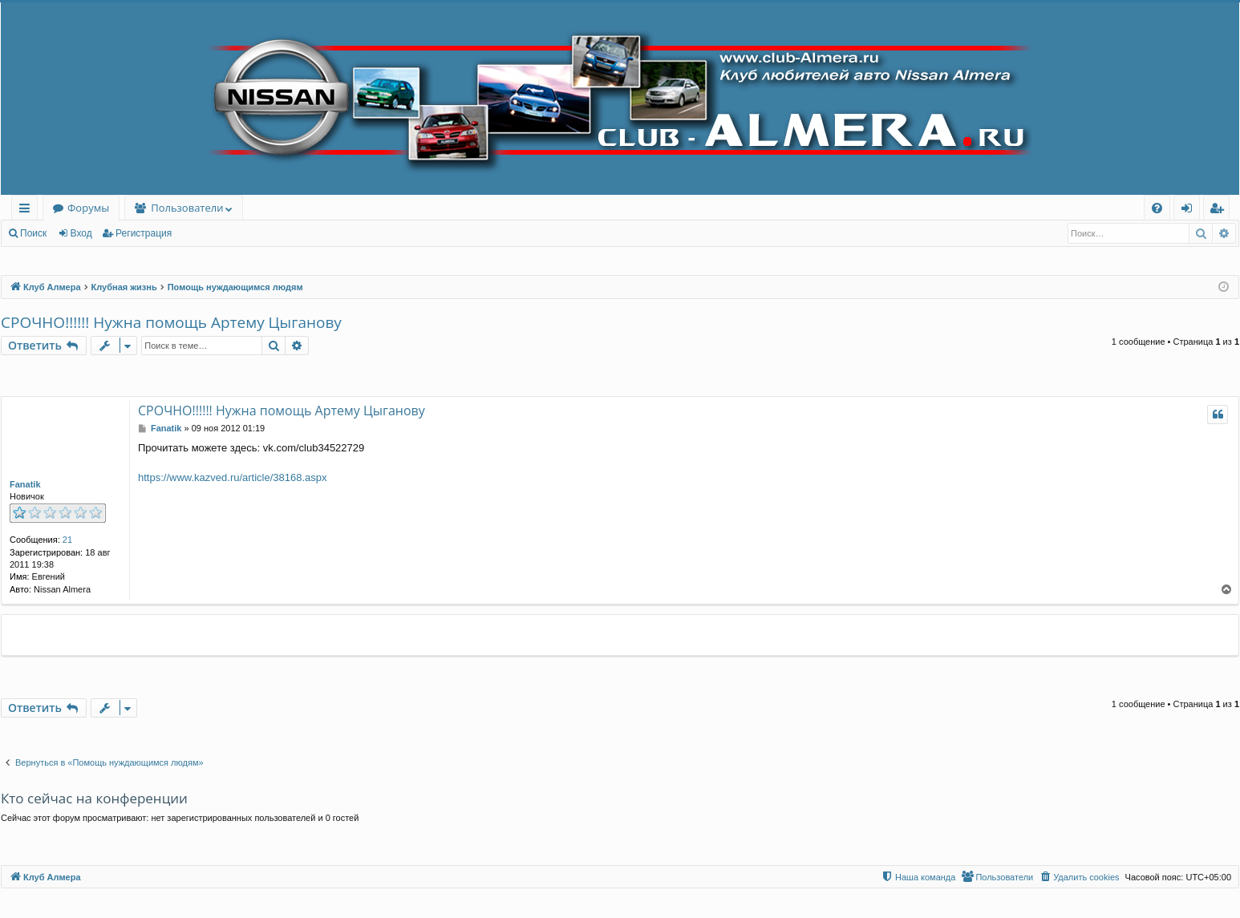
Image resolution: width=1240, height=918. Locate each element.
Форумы (88, 207)
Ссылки (27, 210)
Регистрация (143, 233)
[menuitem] (1157, 208)
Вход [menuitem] (1190, 210)
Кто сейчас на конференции (94, 798)
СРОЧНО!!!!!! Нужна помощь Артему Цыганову (171, 322)
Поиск (33, 233)
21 (67, 539)
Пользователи (187, 207)
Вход (81, 233)
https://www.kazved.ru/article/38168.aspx (232, 477)
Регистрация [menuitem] (1220, 210)
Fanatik (25, 484)
